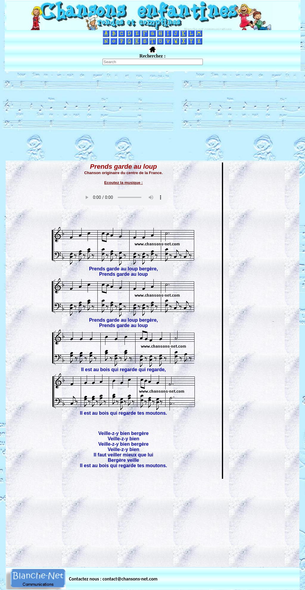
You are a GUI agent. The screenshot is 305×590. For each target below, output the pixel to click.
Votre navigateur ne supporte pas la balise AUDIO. (123, 197)
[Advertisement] (152, 116)
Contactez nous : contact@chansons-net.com (113, 579)
